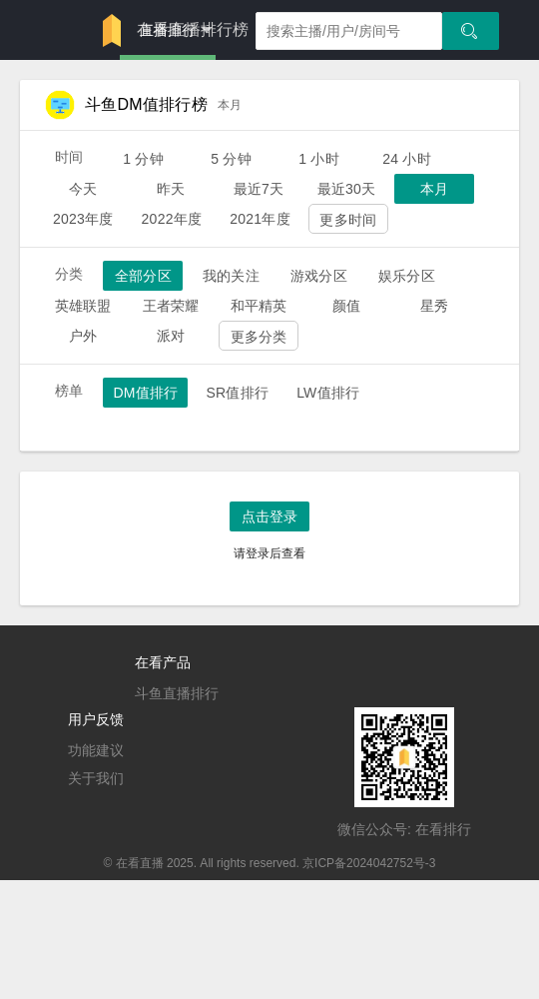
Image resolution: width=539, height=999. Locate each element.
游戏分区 (318, 276)
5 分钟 (231, 159)
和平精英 (259, 306)
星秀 (434, 306)
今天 (83, 189)
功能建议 (96, 750)
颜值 (346, 306)
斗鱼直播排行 (177, 693)
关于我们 (96, 778)
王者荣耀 (171, 306)
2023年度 (83, 219)
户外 (83, 336)
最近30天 (346, 189)
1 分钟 (143, 159)
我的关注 (231, 276)
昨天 (171, 189)
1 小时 (318, 159)
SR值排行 (237, 393)
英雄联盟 (83, 306)
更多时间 (347, 220)
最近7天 (259, 189)
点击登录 (269, 516)
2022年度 (172, 219)
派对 (171, 336)
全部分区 (143, 276)
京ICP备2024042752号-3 (368, 863)
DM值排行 (145, 393)
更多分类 (259, 337)
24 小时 (406, 159)
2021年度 (260, 219)
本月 (434, 189)
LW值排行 (327, 393)
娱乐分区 (406, 276)
